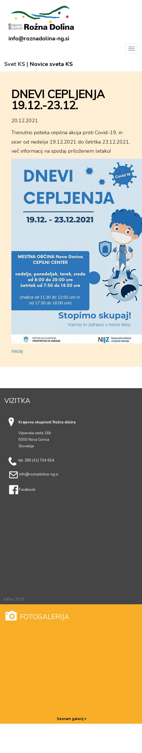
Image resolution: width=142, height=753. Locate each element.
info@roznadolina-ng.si (39, 39)
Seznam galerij (71, 719)
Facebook (27, 489)
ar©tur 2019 (13, 599)
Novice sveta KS (51, 64)
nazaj (17, 350)
